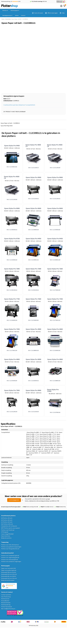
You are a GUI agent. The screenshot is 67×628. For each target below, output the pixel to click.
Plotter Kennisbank (6, 607)
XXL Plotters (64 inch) (7, 524)
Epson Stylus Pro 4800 (12, 359)
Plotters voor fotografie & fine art (10, 549)
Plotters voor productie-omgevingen (11, 561)
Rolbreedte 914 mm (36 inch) (9, 578)
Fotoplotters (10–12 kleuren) (9, 526)
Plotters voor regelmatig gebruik (10, 557)
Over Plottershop (6, 597)
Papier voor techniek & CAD (8, 568)
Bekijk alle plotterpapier (7, 580)
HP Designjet (4, 532)
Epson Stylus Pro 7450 (55, 299)
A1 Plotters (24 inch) (6, 522)
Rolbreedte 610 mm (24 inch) (9, 574)
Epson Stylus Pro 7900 (12, 390)
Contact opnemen (6, 595)
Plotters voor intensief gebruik (9, 559)
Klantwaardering (5, 605)
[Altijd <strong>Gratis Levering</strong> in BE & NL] (30, 1)
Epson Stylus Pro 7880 (55, 269)
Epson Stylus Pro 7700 (12, 299)
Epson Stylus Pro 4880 (55, 329)
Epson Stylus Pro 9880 (33, 208)
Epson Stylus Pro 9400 (12, 146)
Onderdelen (8, 19)
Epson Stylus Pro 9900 (33, 177)
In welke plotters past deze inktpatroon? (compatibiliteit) (19, 105)
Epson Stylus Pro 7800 (33, 299)
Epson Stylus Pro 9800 (55, 208)
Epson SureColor (5, 536)
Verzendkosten (5, 601)
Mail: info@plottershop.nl (8, 609)
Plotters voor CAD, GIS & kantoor (10, 545)
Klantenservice (5, 599)
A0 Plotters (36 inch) (6, 518)
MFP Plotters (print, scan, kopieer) (10, 528)
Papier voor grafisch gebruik (8, 570)
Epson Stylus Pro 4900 (33, 329)
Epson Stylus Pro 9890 (12, 208)
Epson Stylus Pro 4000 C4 (33, 146)
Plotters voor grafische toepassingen (11, 547)
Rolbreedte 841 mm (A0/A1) (8, 576)
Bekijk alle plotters (6, 538)
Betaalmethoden (5, 603)
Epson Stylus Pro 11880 (53, 390)
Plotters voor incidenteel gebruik (10, 555)
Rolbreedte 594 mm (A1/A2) (8, 572)
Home (3, 19)
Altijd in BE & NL (39, 1)
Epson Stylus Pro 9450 (33, 239)
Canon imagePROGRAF (7, 534)
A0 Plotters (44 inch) (6, 520)
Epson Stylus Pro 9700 (12, 239)
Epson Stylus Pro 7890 (12, 269)
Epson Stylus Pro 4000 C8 (54, 146)
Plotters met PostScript (7, 530)
